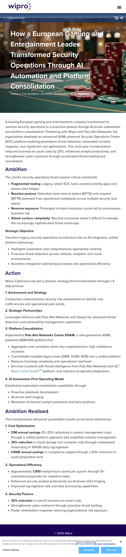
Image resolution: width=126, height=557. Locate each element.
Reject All (111, 550)
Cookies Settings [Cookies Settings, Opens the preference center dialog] (10, 550)
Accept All (89, 550)
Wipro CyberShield (26, 371)
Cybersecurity (16, 18)
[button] (116, 17)
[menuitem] (121, 17)
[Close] (120, 541)
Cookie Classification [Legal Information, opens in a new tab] (105, 544)
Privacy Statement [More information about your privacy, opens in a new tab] (86, 544)
